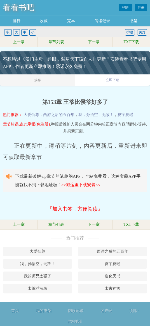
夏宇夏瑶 (125, 115)
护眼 (129, 32)
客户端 (106, 311)
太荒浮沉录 (37, 288)
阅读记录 (102, 21)
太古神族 (112, 288)
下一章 (94, 42)
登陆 (125, 8)
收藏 (44, 21)
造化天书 (112, 276)
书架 (133, 21)
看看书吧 (18, 7)
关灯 (142, 32)
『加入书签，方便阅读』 (75, 209)
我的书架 (43, 311)
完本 (71, 21)
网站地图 (75, 321)
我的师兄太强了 (37, 276)
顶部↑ (134, 311)
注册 (141, 8)
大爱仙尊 (31, 115)
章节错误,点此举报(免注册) (26, 124)
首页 (15, 311)
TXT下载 (131, 42)
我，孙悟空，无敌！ (96, 115)
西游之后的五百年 (58, 115)
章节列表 (56, 42)
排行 (16, 21)
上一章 (19, 42)
